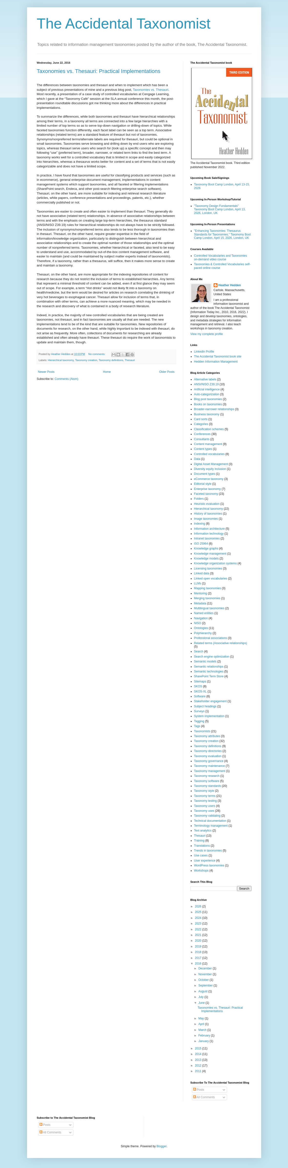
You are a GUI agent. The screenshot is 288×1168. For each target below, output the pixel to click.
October (203, 980)
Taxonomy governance (209, 761)
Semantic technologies (209, 671)
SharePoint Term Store (209, 676)
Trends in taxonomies (208, 850)
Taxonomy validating (207, 815)
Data (197, 459)
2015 (198, 1048)
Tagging (199, 721)
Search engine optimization (211, 656)
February (204, 1035)
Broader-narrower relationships (214, 409)
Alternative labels (205, 379)
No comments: (97, 354)
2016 (198, 963)
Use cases (201, 855)
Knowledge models (206, 558)
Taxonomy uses (204, 811)
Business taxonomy (206, 414)
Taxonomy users (204, 806)
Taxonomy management (209, 771)
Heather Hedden (229, 285)
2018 (198, 952)
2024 (198, 918)
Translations (202, 845)
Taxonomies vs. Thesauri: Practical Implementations (98, 71)
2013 (198, 1060)
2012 (198, 1065)
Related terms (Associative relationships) (220, 643)
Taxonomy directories (208, 751)
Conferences (202, 434)
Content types (203, 449)
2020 (198, 940)
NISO (197, 623)
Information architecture (209, 528)
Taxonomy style (204, 790)
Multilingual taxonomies (209, 608)
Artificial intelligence (207, 389)
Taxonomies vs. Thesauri (151, 89)
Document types (204, 474)
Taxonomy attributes (207, 736)
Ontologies (201, 628)
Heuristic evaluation (207, 504)
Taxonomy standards (207, 786)
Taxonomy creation (86, 360)
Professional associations (210, 638)
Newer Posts (46, 372)
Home (107, 372)
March (202, 1030)
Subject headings (205, 706)
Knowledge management (210, 553)
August (203, 991)
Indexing (199, 523)
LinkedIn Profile (204, 351)
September (205, 985)
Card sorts (201, 419)
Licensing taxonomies (208, 568)
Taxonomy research (207, 776)
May (201, 1018)
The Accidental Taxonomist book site (217, 356)
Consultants (201, 439)
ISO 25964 (201, 543)
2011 (198, 1071)
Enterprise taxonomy (207, 489)
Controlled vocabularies (209, 454)
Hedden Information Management (216, 361)
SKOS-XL (200, 691)
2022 (198, 929)
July (201, 997)
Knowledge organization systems (215, 563)
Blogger (162, 1146)
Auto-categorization (206, 394)
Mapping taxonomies (207, 588)
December (205, 968)
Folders (199, 498)
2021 (198, 935)
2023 (198, 923)
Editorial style (202, 484)
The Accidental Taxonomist (124, 23)
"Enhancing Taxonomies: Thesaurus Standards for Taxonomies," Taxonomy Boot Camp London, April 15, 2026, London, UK (222, 234)
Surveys (199, 711)
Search (198, 651)
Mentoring (200, 593)
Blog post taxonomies (208, 399)
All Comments (204, 1097)
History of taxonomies (208, 513)
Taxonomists (202, 731)
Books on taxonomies (208, 404)
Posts (198, 1089)
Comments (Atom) (66, 379)
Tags (197, 726)
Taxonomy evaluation (208, 756)
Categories (201, 424)
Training (199, 840)
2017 (198, 958)
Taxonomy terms (205, 796)
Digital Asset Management (211, 464)
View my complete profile (206, 334)
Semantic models (205, 661)
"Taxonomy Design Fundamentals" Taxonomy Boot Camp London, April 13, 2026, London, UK (220, 209)
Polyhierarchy (203, 633)
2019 (198, 946)
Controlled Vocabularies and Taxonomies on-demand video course (220, 257)
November (205, 974)
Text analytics (203, 830)
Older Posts (167, 372)
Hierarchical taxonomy (61, 360)
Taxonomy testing (205, 800)
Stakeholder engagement (210, 701)
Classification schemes (209, 429)
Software (200, 696)
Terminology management (211, 825)
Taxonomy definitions (111, 360)
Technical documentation (210, 821)
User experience (204, 860)
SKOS (198, 686)
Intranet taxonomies (207, 538)
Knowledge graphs (206, 548)
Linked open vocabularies (210, 578)
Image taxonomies (206, 518)
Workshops (201, 870)
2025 (198, 912)
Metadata (200, 603)
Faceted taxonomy (206, 494)
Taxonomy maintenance (209, 766)
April (201, 1024)
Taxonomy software (206, 781)
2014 (198, 1054)
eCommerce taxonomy (209, 479)
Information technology (209, 533)
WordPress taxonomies (209, 865)
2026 (198, 906)
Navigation (201, 618)
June (201, 1003)
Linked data (201, 573)
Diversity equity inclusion (210, 469)
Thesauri (130, 360)
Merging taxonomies (207, 598)
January (203, 1041)
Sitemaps (200, 681)
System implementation (209, 716)
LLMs (197, 583)
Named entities (204, 613)
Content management (208, 444)
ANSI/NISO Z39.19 (206, 384)
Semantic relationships (209, 666)
